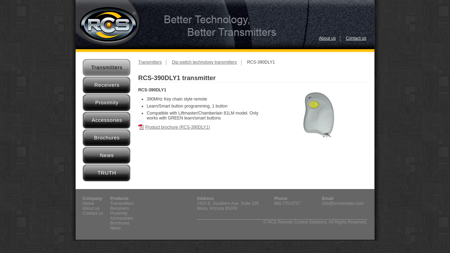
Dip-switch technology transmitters (204, 62)
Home (88, 203)
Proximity (107, 102)
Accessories (107, 120)
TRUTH (106, 173)
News (107, 155)
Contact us (356, 38)
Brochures (107, 138)
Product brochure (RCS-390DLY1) (177, 127)
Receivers (106, 85)
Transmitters (106, 67)
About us (327, 38)
